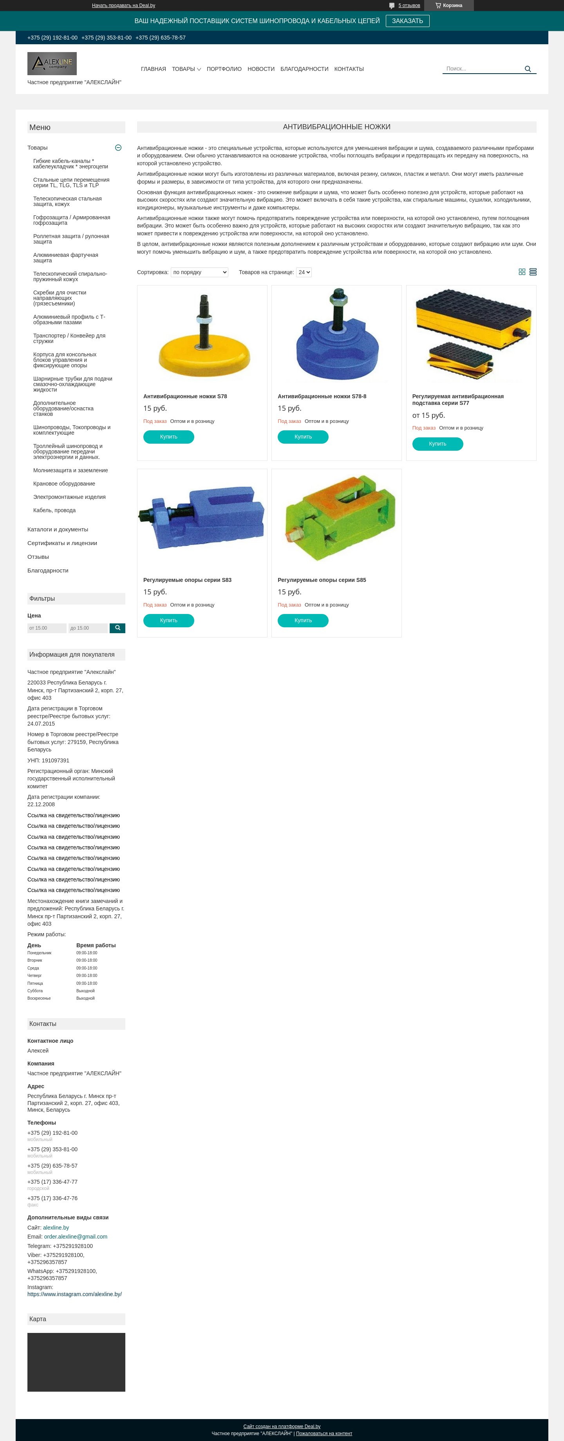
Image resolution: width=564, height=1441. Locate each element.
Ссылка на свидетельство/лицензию (73, 815)
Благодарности (304, 69)
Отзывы (38, 556)
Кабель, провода (54, 510)
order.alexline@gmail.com (75, 1236)
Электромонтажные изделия (69, 497)
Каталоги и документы (57, 529)
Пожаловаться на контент (324, 1433)
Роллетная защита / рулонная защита (71, 239)
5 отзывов (409, 5)
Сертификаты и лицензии (62, 543)
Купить (168, 436)
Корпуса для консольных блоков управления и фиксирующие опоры (64, 359)
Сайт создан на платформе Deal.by (282, 1426)
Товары (183, 69)
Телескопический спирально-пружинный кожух (70, 276)
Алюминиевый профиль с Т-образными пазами (69, 319)
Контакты (349, 69)
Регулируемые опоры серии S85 (322, 580)
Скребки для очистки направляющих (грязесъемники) (59, 298)
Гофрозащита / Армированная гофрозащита (71, 220)
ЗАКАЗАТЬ (407, 21)
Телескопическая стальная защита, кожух (67, 201)
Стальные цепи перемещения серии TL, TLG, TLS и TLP (71, 182)
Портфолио (224, 69)
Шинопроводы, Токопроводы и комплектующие (71, 430)
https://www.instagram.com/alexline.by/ (74, 1294)
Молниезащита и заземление (70, 470)
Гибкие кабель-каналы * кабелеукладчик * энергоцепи (70, 164)
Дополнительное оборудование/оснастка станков (63, 408)
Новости (261, 69)
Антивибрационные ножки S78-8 (322, 396)
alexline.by (56, 1227)
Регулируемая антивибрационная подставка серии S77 (458, 399)
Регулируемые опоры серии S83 (187, 580)
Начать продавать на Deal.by (123, 5)
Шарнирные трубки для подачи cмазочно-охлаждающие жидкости (72, 384)
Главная (153, 69)
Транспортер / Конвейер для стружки (69, 338)
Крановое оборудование (64, 483)
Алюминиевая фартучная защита (65, 258)
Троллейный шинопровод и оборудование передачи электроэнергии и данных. (68, 451)
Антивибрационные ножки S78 (185, 396)
